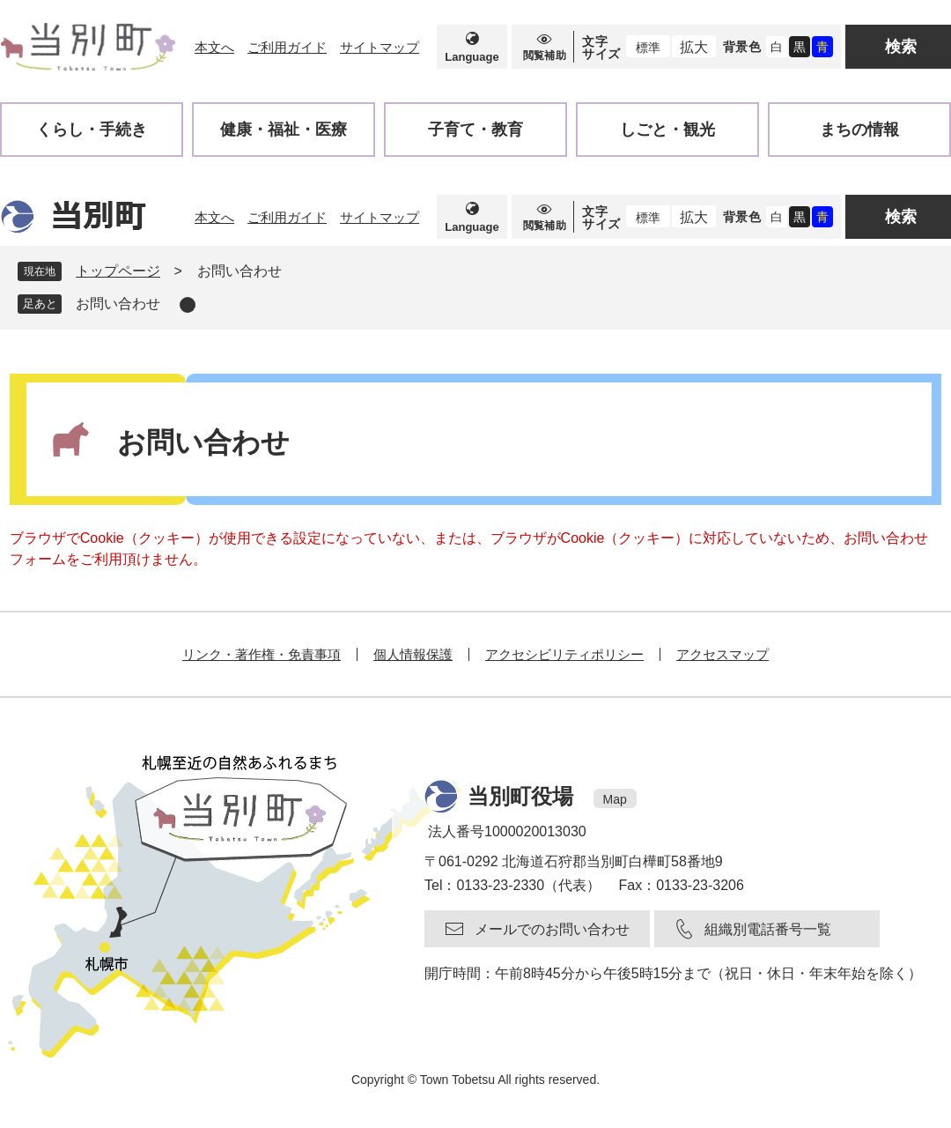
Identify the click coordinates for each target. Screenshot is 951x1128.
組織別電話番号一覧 (767, 929)
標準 (648, 48)
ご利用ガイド (287, 47)
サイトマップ (379, 47)
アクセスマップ (722, 654)
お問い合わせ (118, 303)
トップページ (118, 270)
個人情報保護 (413, 654)
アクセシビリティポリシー (564, 654)
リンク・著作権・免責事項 (261, 654)
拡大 (694, 47)
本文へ (214, 47)
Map (615, 799)
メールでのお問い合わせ (552, 929)
